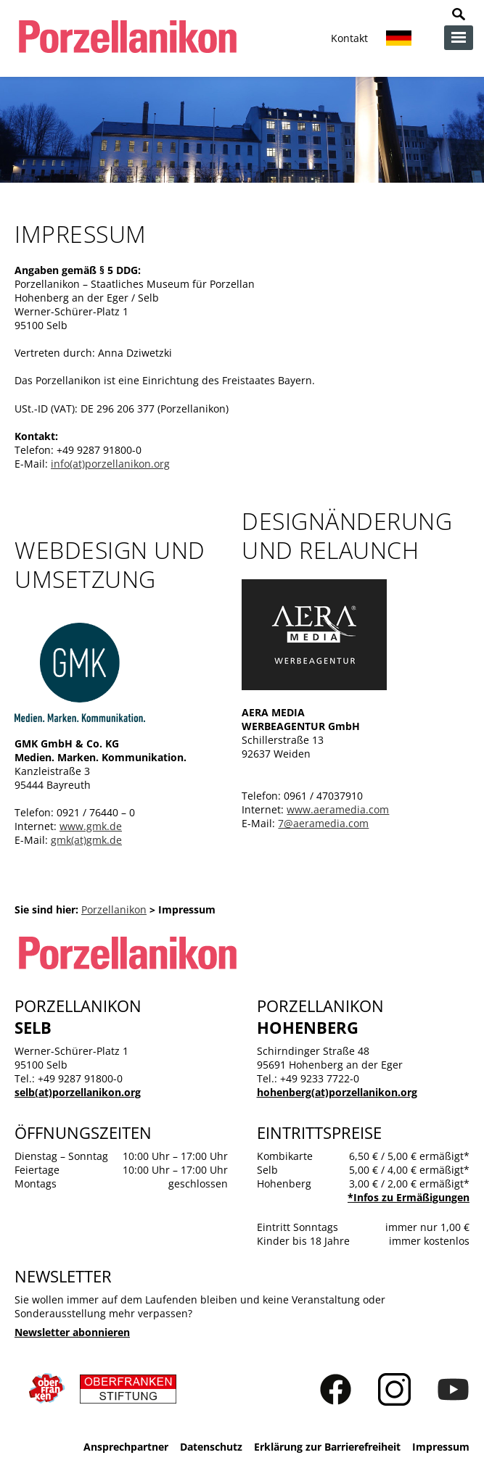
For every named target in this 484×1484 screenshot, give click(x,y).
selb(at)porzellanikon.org (78, 1092)
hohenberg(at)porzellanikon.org (337, 1092)
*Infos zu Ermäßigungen (408, 1197)
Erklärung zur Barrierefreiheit (327, 1447)
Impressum (440, 1447)
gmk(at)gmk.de (86, 840)
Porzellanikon (114, 909)
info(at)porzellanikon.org (110, 464)
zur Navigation (458, 37)
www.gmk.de (91, 826)
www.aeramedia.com (338, 809)
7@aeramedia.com (323, 823)
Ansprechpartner (125, 1447)
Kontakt (349, 38)
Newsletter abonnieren (72, 1332)
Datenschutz (211, 1447)
